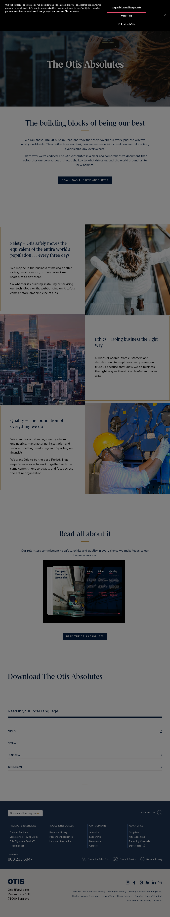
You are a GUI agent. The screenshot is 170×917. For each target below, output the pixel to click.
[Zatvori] (164, 11)
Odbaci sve (126, 11)
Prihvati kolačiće (126, 20)
